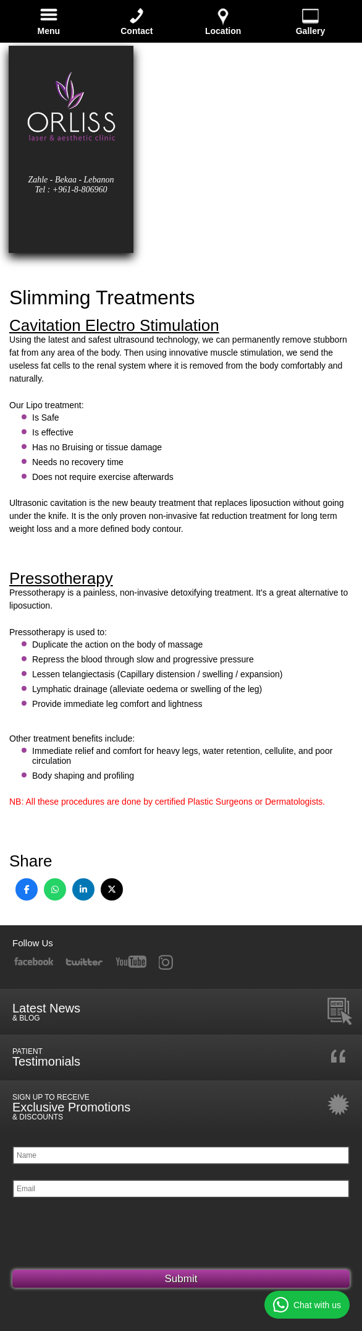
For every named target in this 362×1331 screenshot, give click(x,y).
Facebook (33, 962)
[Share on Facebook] (26, 889)
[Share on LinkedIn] (83, 889)
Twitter (84, 962)
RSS (173, 962)
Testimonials (182, 1058)
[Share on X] (112, 889)
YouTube (132, 962)
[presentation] (106, 1237)
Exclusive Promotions (182, 1107)
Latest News (182, 1012)
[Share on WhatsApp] (55, 889)
